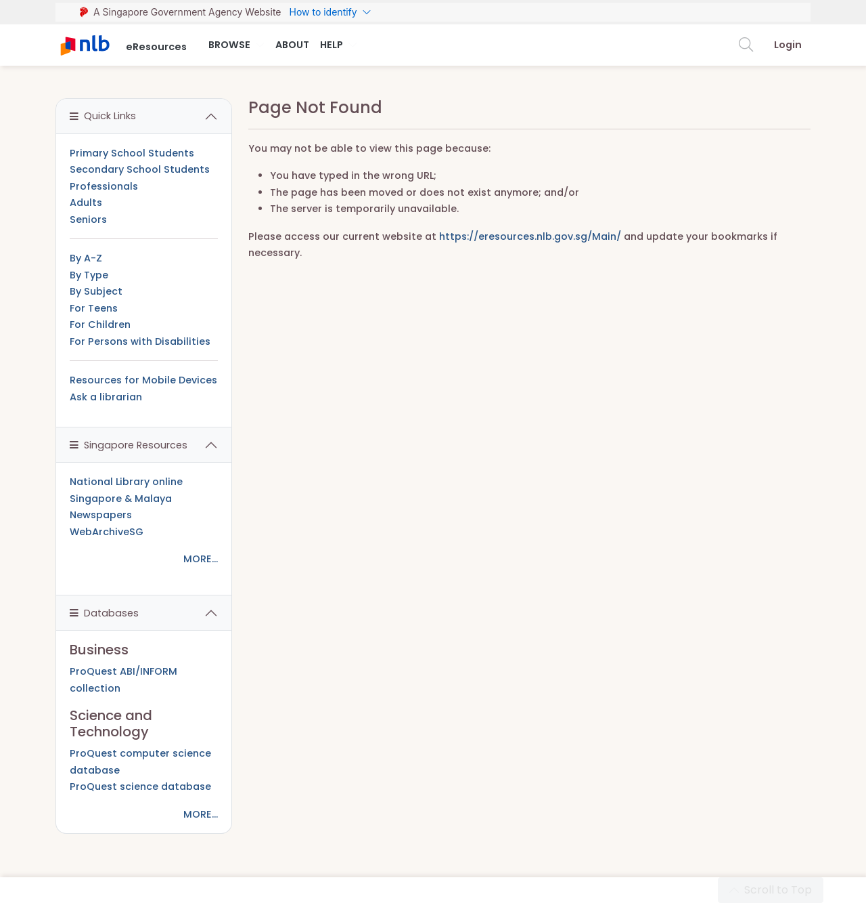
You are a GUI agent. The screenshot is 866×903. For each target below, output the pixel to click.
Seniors (88, 219)
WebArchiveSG (106, 532)
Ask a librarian (106, 397)
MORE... (200, 559)
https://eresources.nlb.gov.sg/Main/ (530, 236)
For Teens (94, 308)
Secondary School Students (140, 169)
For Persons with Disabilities (140, 341)
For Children (100, 324)
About (292, 44)
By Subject (96, 291)
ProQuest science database (140, 786)
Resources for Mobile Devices (143, 380)
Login (788, 44)
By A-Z (86, 258)
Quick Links (103, 116)
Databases (104, 613)
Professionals (104, 186)
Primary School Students (132, 153)
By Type (89, 275)
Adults (86, 202)
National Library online (126, 481)
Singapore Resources (128, 445)
